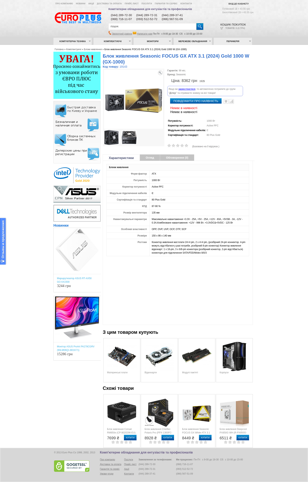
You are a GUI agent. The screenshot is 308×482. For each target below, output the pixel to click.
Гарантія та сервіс (166, 3)
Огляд (150, 157)
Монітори (153, 41)
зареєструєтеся (186, 89)
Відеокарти (151, 372)
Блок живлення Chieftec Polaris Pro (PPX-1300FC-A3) (158, 433)
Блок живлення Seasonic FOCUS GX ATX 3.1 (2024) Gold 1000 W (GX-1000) (145, 49)
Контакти (186, 3)
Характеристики (121, 158)
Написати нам (144, 33)
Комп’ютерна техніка (73, 41)
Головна (59, 49)
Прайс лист (132, 3)
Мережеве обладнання (192, 41)
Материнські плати (117, 372)
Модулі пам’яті (190, 372)
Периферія (232, 41)
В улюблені (226, 101)
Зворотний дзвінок (122, 33)
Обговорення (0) (177, 157)
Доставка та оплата (109, 3)
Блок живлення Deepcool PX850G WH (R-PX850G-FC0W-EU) (233, 433)
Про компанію (64, 3)
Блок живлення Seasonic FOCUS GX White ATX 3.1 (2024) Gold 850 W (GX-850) (197, 433)
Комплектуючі (113, 41)
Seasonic (181, 74)
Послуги (147, 3)
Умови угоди (107, 473)
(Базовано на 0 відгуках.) (205, 146)
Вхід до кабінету (238, 4)
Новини (80, 3)
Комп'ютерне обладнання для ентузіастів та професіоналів (150, 9)
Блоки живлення (93, 49)
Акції (91, 3)
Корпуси (224, 372)
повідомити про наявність (195, 101)
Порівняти (231, 101)
